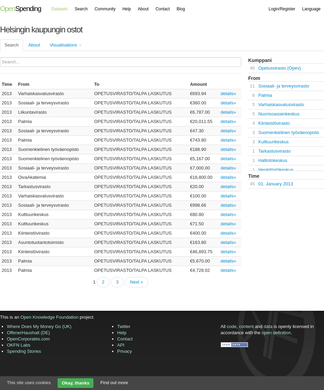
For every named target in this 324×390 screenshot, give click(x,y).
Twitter (123, 326)
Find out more (114, 382)
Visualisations (66, 45)
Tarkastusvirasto (274, 151)
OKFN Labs (18, 345)
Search (81, 9)
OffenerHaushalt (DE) (28, 332)
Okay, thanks (75, 383)
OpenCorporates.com (28, 338)
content (246, 326)
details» (228, 93)
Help (126, 9)
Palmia (265, 95)
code (231, 326)
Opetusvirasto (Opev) (279, 68)
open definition (276, 332)
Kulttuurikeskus (273, 141)
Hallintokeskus (272, 160)
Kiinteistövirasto (274, 123)
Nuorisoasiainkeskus (278, 113)
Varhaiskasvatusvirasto (281, 104)
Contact (162, 9)
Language (311, 9)
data (268, 326)
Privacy (124, 351)
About (143, 9)
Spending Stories (24, 351)
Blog (181, 9)
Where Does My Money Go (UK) (39, 326)
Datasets (59, 9)
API (120, 345)
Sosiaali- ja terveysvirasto (283, 86)
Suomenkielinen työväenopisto (288, 132)
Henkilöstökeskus (275, 169)
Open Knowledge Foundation (49, 317)
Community (104, 9)
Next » (136, 282)
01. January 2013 (275, 183)
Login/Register (282, 9)
